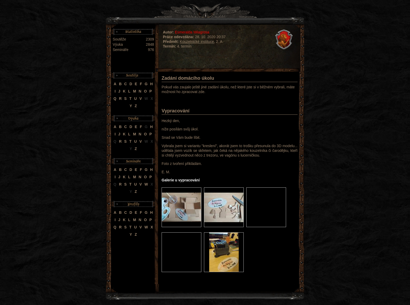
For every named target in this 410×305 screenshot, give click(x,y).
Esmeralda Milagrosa (192, 32)
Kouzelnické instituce (197, 41)
